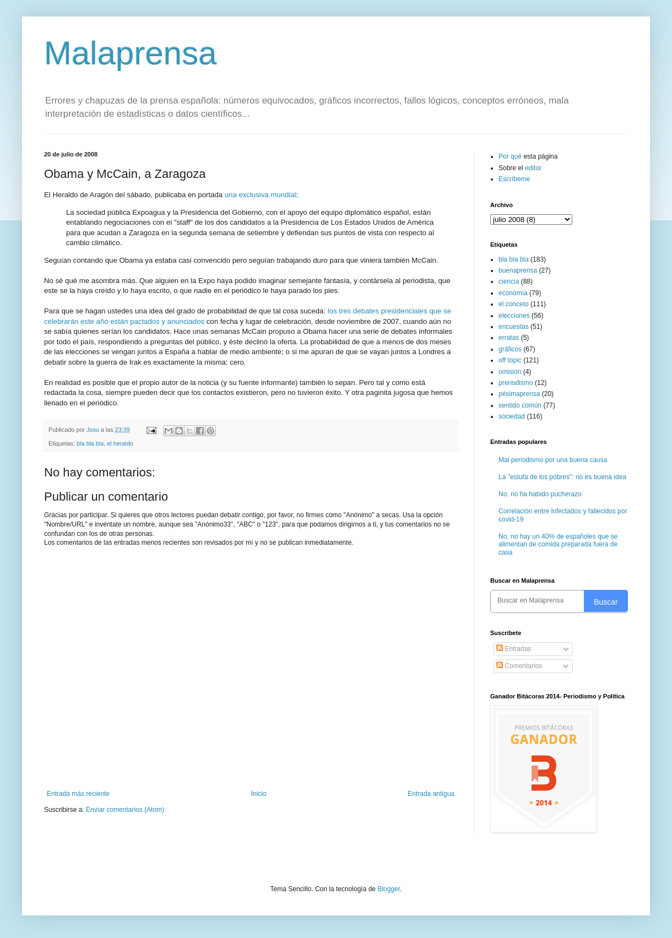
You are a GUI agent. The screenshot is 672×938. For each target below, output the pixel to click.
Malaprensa (130, 53)
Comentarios (519, 666)
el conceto (513, 304)
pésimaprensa (519, 394)
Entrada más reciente (78, 794)
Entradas (513, 649)
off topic (510, 360)
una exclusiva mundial (260, 195)
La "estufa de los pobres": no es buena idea (562, 477)
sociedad (511, 416)
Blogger (388, 889)
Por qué (510, 156)
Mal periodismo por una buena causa (552, 460)
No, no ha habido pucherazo (540, 494)
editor (533, 168)
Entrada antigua (431, 794)
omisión (509, 372)
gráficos (510, 349)
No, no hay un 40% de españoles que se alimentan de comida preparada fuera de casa (557, 544)
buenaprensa (517, 270)
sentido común (519, 405)
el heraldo (120, 443)
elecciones (514, 315)
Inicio (259, 794)
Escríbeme (514, 179)
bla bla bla (90, 443)
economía (513, 293)
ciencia (508, 281)
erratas (508, 337)
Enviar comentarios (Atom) (125, 810)
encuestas (513, 326)
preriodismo (515, 383)
